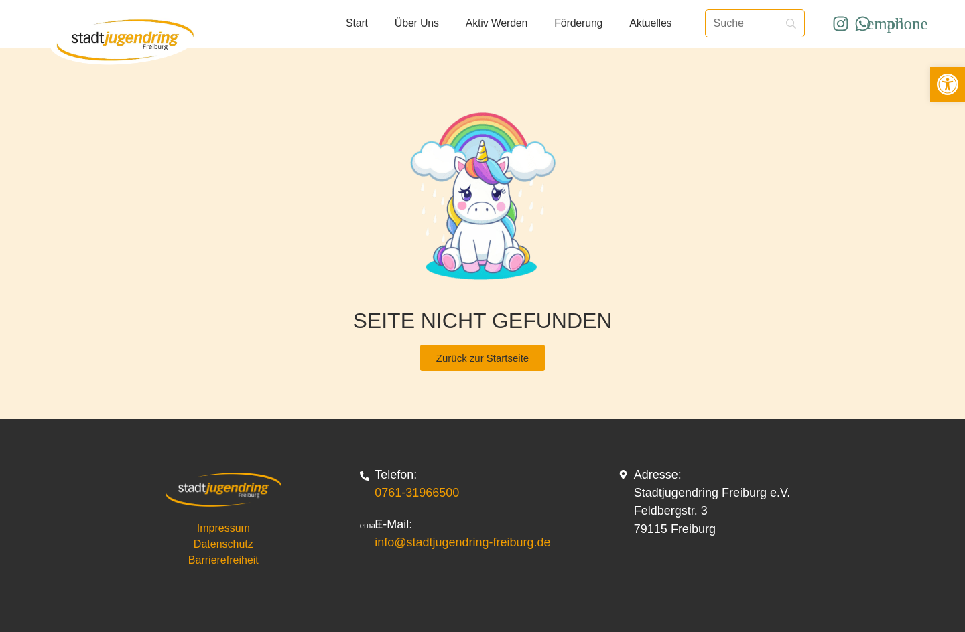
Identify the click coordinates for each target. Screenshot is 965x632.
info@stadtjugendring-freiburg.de (462, 542)
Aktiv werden (496, 23)
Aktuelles (650, 23)
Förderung (578, 23)
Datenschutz (223, 544)
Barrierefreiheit (223, 560)
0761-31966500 (417, 492)
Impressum (223, 528)
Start (357, 23)
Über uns (417, 23)
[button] (947, 84)
